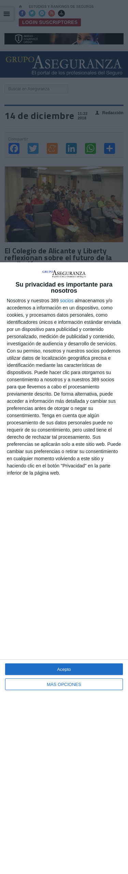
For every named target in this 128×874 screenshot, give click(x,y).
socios (67, 300)
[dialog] (64, 568)
